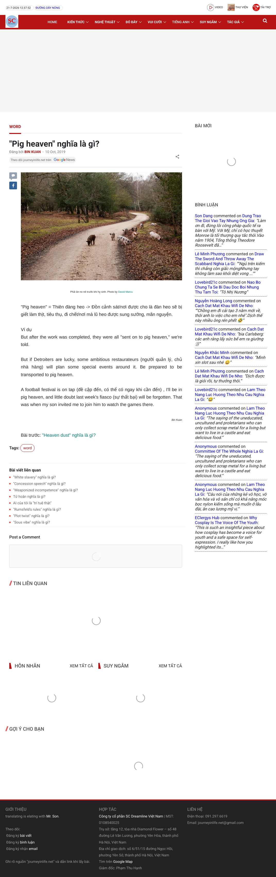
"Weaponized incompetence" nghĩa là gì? (45, 490)
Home (52, 22)
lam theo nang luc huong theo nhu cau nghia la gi (230, 394)
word (15, 126)
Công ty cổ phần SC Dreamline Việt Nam (131, 816)
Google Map (123, 862)
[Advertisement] (138, 71)
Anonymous (206, 408)
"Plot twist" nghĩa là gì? (31, 516)
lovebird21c (206, 282)
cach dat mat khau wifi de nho (224, 305)
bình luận (27, 842)
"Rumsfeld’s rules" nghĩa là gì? (37, 510)
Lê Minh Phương (210, 253)
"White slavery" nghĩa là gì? (34, 477)
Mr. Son (52, 816)
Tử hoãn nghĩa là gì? (29, 497)
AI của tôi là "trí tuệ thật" (32, 503)
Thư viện (238, 7)
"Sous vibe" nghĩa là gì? (31, 522)
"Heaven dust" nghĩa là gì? (69, 435)
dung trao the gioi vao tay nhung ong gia (228, 218)
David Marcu (125, 292)
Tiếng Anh (180, 22)
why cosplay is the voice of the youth (226, 520)
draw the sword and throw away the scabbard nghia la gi (229, 258)
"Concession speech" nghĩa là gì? (39, 484)
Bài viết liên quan (25, 470)
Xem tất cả (81, 665)
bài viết (26, 836)
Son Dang (203, 215)
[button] (265, 22)
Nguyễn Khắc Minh (212, 352)
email (33, 849)
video (215, 7)
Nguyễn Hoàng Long (213, 300)
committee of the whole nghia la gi (229, 451)
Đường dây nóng (48, 8)
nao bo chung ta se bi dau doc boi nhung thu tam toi (228, 287)
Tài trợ (262, 7)
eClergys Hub (207, 517)
